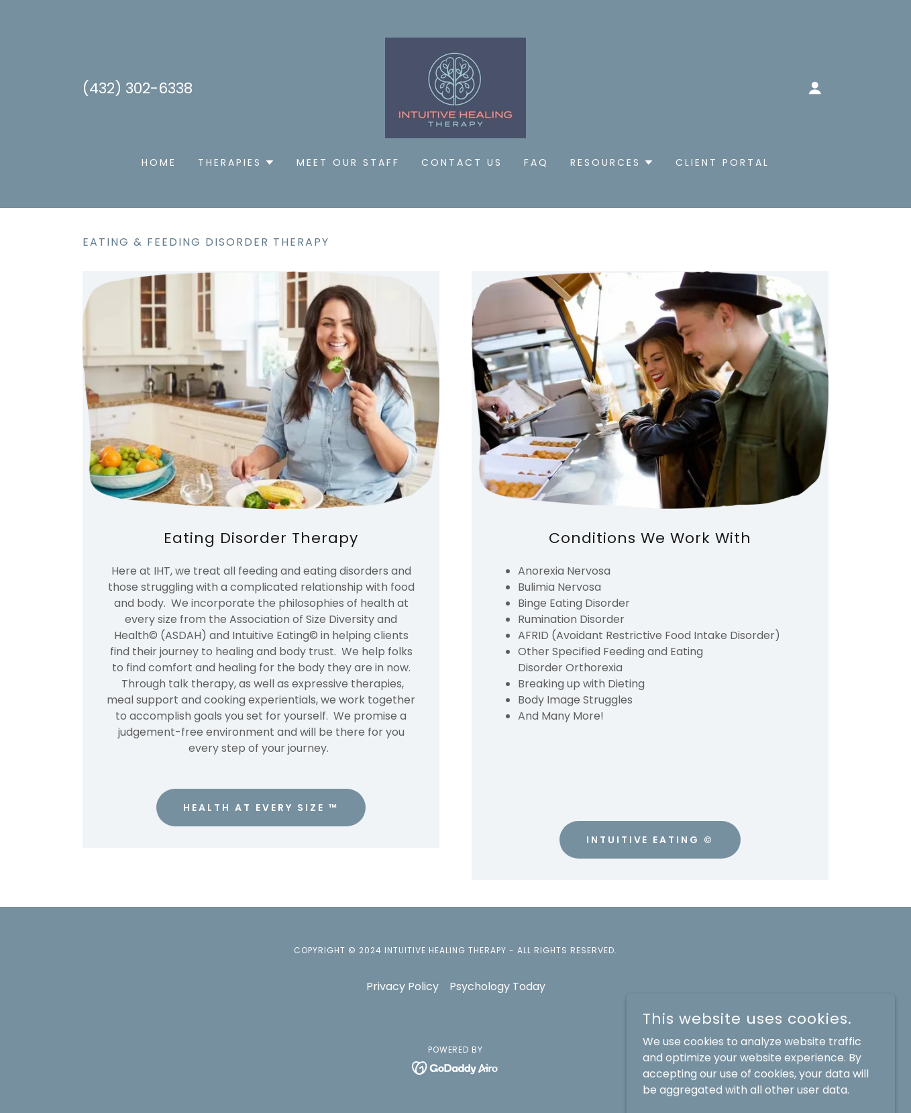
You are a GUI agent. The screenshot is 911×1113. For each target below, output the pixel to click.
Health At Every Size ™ (261, 807)
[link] (455, 87)
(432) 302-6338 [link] (138, 88)
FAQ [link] (536, 162)
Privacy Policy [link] (402, 986)
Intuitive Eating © (650, 839)
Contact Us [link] (461, 162)
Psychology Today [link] (497, 986)
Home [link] (159, 162)
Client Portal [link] (722, 162)
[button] (815, 88)
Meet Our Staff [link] (348, 162)
